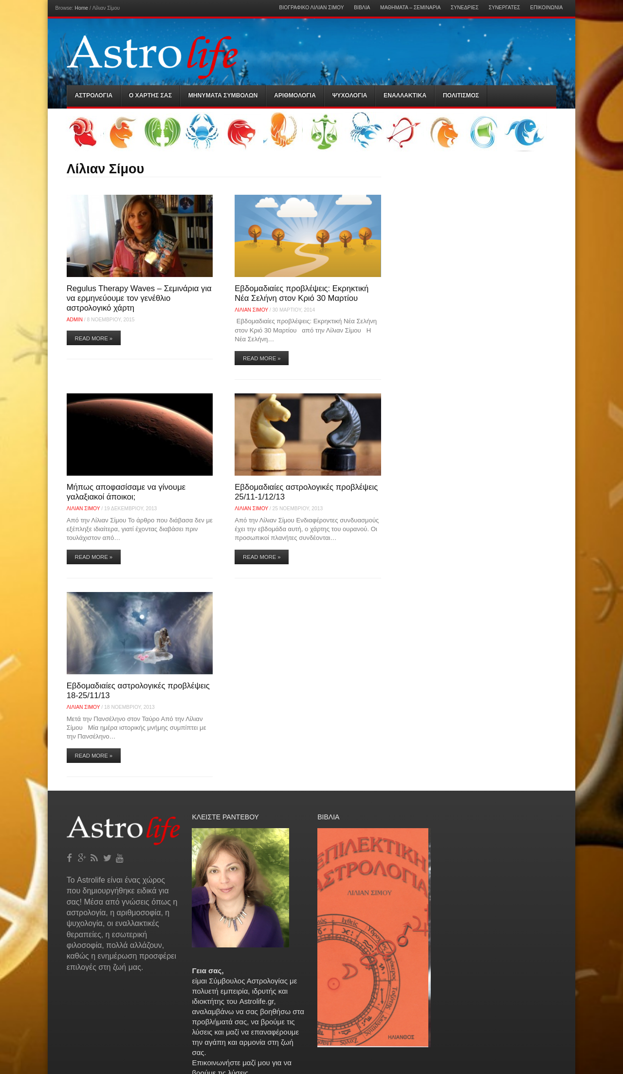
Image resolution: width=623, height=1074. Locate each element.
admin (75, 319)
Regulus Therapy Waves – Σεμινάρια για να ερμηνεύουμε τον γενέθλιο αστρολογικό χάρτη (139, 298)
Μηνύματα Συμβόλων (223, 95)
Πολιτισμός (461, 95)
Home (81, 8)
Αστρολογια (94, 95)
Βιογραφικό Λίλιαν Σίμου (311, 7)
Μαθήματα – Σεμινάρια (410, 7)
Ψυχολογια (349, 95)
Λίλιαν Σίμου (251, 310)
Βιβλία (362, 7)
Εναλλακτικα (405, 95)
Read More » (94, 338)
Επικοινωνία (546, 7)
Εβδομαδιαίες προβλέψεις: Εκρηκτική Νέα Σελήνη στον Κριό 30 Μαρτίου (301, 293)
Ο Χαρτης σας (150, 95)
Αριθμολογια (295, 95)
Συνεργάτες (504, 7)
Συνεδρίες (464, 7)
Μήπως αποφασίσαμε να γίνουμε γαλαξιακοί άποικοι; (126, 491)
